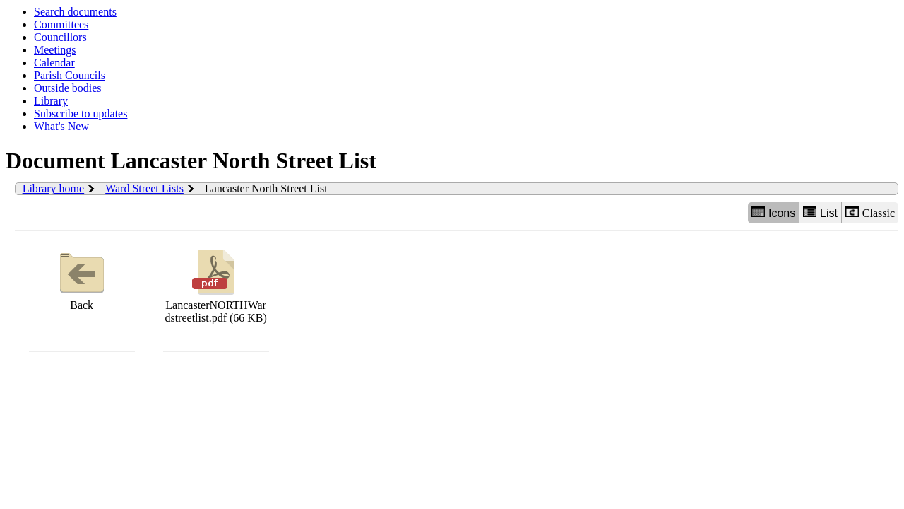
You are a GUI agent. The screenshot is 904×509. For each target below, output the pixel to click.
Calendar (54, 63)
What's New (61, 126)
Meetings (55, 50)
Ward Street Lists (144, 188)
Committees (61, 24)
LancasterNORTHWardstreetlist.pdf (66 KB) (215, 284)
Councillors (60, 37)
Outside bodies (68, 88)
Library (51, 101)
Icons (773, 212)
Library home (54, 188)
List (820, 212)
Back (82, 278)
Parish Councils (69, 75)
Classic (870, 212)
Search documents (75, 12)
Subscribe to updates (80, 113)
